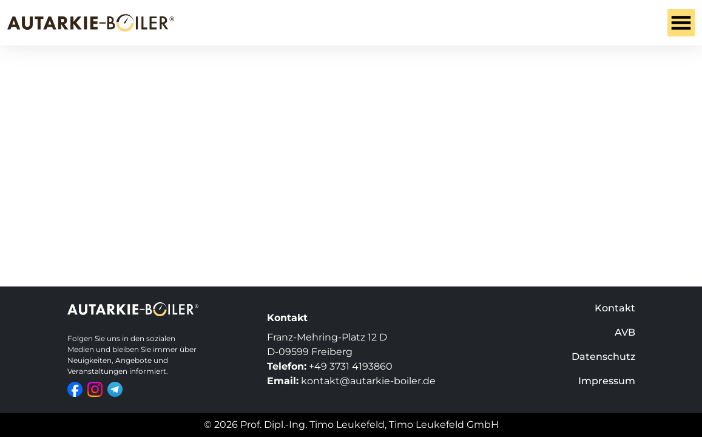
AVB (625, 332)
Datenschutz (603, 356)
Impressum (606, 381)
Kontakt (615, 308)
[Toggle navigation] (681, 22)
